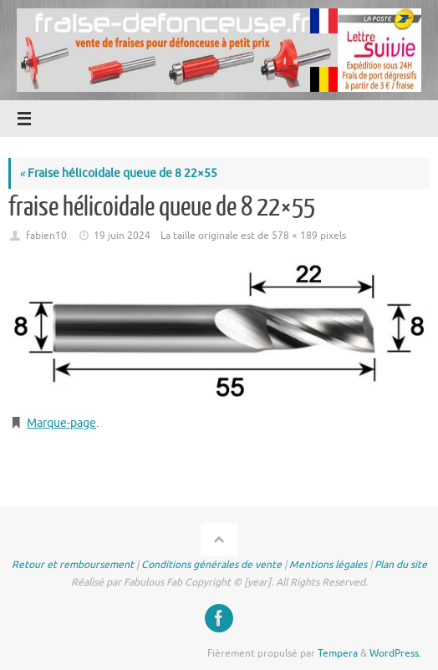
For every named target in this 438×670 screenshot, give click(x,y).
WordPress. (395, 653)
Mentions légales (328, 564)
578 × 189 (295, 235)
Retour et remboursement (73, 564)
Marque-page (61, 423)
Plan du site (400, 564)
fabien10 (46, 235)
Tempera (338, 653)
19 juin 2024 (122, 235)
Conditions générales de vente (211, 564)
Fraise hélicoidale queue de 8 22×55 (118, 173)
